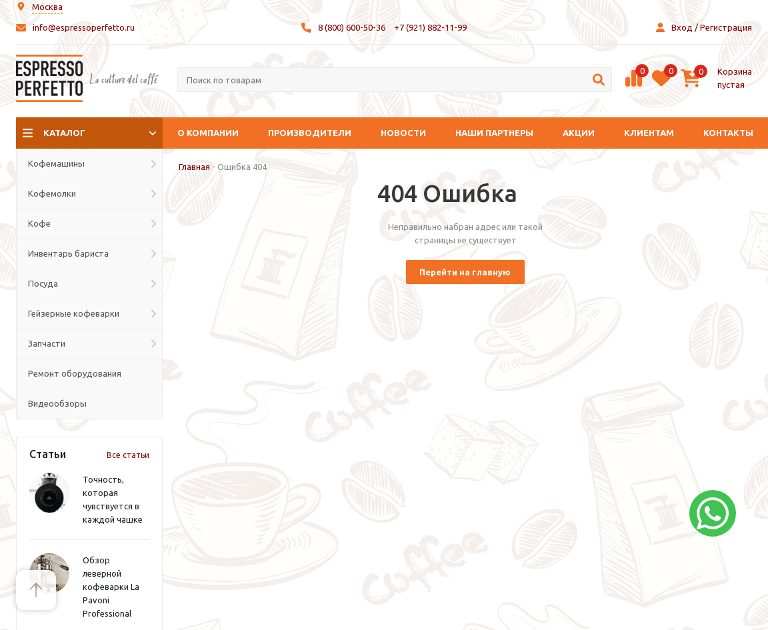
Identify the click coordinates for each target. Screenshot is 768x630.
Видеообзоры (57, 403)
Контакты (728, 132)
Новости (403, 132)
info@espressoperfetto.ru (84, 27)
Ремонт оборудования (74, 373)
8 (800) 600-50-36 (351, 27)
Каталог (64, 132)
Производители (309, 132)
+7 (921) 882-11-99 (430, 27)
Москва (47, 6)
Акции (579, 132)
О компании (208, 132)
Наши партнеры (494, 132)
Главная (194, 166)
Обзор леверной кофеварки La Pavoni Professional (111, 586)
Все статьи (128, 455)
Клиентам (649, 132)
